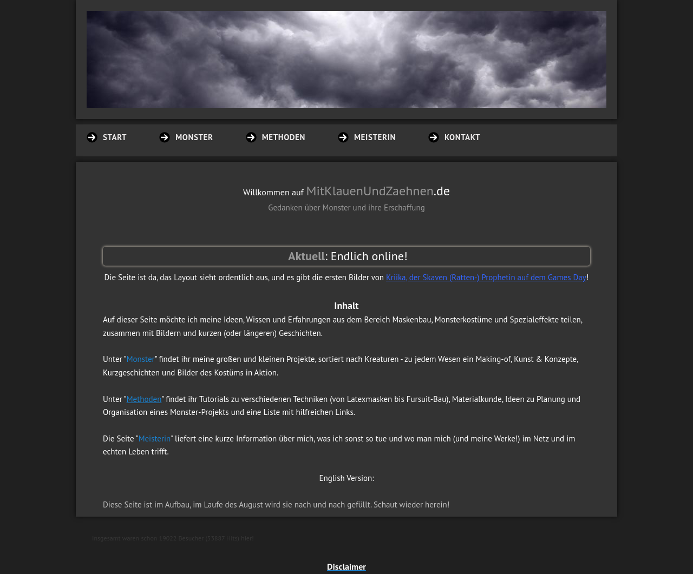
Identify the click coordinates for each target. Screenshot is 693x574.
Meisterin (155, 438)
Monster (141, 359)
